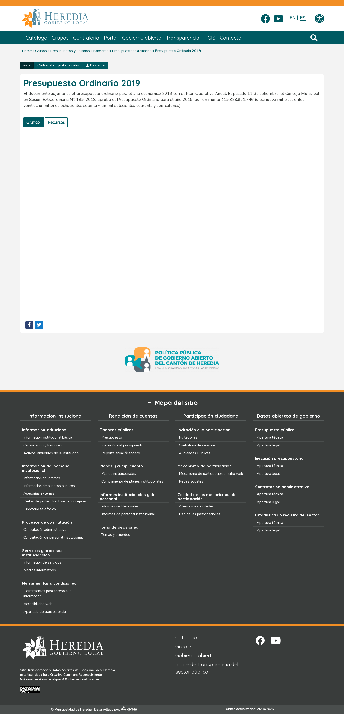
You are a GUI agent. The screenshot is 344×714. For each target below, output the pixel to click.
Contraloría (86, 38)
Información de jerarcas (41, 478)
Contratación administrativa (44, 529)
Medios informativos (39, 570)
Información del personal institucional (46, 468)
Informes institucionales (120, 506)
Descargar (95, 65)
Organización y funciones (42, 445)
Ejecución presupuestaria (279, 458)
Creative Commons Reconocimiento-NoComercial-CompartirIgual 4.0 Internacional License (61, 677)
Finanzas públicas (117, 429)
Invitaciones (188, 437)
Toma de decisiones (119, 527)
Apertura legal (268, 445)
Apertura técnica (270, 437)
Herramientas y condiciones (49, 583)
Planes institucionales (118, 473)
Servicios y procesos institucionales (42, 552)
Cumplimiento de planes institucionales (132, 481)
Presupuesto (111, 437)
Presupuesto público (274, 429)
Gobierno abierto (141, 38)
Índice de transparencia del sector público (206, 668)
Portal (111, 38)
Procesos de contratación (47, 522)
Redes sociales (191, 481)
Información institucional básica (47, 437)
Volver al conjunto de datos (58, 65)
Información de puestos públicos (49, 485)
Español (303, 18)
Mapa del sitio (172, 403)
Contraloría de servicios (197, 445)
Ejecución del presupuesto (122, 445)
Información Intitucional (44, 429)
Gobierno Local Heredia (97, 670)
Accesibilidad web (37, 603)
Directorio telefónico (39, 509)
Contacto (230, 38)
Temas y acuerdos (115, 534)
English (292, 18)
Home (27, 50)
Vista (27, 65)
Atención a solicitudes (196, 506)
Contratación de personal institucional (53, 537)
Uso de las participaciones (200, 514)
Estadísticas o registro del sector (287, 515)
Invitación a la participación (204, 429)
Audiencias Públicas (194, 453)
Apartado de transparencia (44, 611)
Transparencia (184, 38)
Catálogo (36, 38)
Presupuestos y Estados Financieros (79, 50)
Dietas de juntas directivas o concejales (55, 501)
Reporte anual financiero (120, 453)
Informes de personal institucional (128, 514)
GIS (211, 38)
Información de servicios (42, 562)
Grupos (60, 38)
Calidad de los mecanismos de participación (207, 496)
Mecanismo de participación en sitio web (211, 473)
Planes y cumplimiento (121, 465)
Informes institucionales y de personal (127, 496)
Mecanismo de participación (205, 465)
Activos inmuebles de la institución (51, 453)
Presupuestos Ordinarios (132, 50)
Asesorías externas (39, 493)
